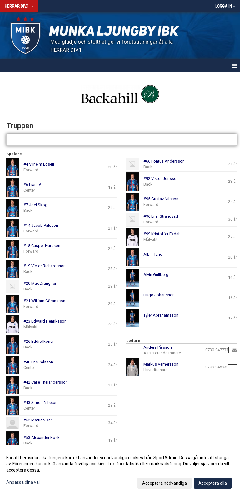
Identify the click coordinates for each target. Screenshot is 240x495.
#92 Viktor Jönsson (161, 178)
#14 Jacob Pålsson (40, 225)
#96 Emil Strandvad (160, 216)
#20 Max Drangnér (39, 283)
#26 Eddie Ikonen (39, 341)
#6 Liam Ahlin (35, 184)
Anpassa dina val (23, 482)
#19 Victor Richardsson (44, 266)
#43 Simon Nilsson (40, 402)
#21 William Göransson (44, 300)
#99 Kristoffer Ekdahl (162, 233)
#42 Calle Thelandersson (45, 382)
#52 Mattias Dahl (38, 420)
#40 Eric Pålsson (38, 362)
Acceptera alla (212, 483)
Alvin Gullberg (155, 274)
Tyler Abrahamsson (160, 315)
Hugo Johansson (159, 295)
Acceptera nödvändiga (164, 483)
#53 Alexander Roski (42, 437)
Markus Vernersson (160, 364)
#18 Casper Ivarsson (41, 245)
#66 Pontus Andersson (164, 161)
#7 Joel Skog (35, 204)
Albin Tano (152, 254)
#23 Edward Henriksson (45, 321)
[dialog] (120, 470)
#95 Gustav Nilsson (160, 199)
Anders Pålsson (157, 347)
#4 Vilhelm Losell (38, 164)
